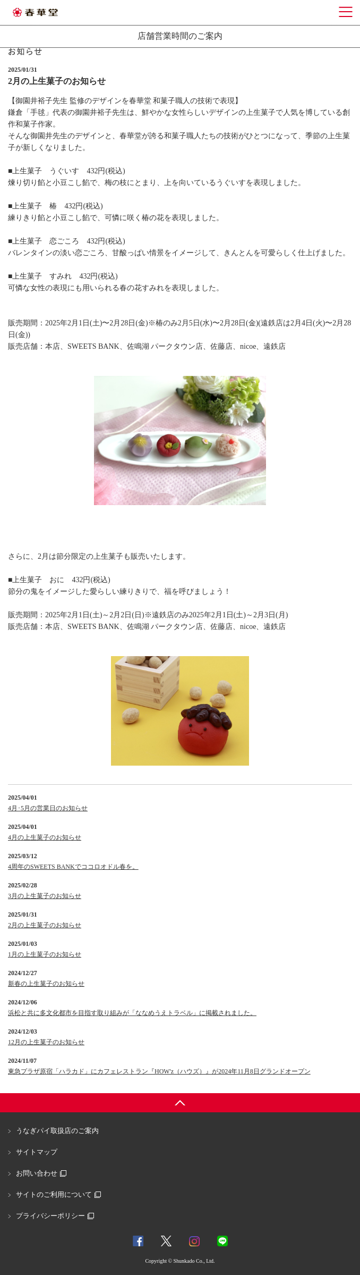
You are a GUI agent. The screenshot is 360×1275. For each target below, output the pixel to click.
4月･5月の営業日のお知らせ (48, 808)
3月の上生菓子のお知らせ (44, 896)
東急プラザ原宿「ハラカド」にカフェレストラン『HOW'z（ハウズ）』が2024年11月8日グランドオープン (159, 1071)
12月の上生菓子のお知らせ (46, 1042)
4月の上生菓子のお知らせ (44, 837)
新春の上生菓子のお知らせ (46, 983)
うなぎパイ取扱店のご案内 (57, 1131)
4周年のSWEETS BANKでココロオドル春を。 (73, 866)
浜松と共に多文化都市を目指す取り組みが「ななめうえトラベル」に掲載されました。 (132, 1013)
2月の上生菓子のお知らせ (44, 925)
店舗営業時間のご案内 (180, 35)
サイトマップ (36, 1152)
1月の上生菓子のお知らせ (44, 954)
